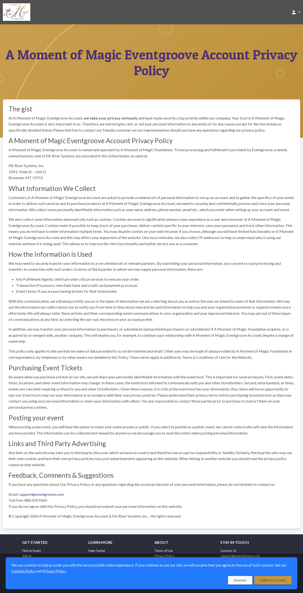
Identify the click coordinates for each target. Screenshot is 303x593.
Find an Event (31, 551)
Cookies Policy (23, 571)
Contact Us (228, 551)
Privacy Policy (54, 571)
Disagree (240, 580)
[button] (295, 12)
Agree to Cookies (273, 580)
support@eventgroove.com (41, 494)
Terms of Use (163, 551)
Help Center (96, 551)
